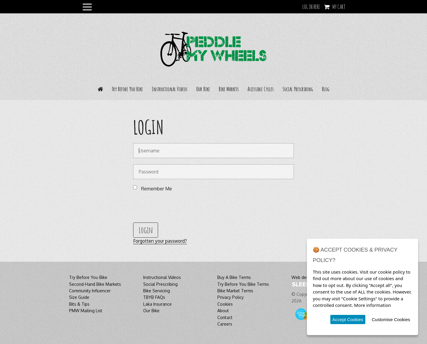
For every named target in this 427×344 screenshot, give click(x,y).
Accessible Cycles (261, 89)
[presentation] (178, 206)
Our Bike (203, 89)
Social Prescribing (298, 89)
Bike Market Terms (235, 290)
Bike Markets (229, 89)
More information (372, 305)
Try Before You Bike (127, 89)
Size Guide (79, 297)
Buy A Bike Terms (234, 277)
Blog (325, 89)
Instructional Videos (169, 89)
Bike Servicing (156, 290)
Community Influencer (90, 290)
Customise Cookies (391, 319)
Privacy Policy (230, 297)
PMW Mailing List (85, 310)
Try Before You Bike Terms (243, 284)
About (223, 310)
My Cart (338, 6)
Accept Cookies (347, 319)
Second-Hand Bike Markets (95, 284)
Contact (224, 317)
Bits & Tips (79, 304)
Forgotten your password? (160, 241)
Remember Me (156, 189)
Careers (224, 323)
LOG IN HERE (311, 6)
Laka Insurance (157, 304)
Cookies (225, 304)
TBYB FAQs (154, 297)
